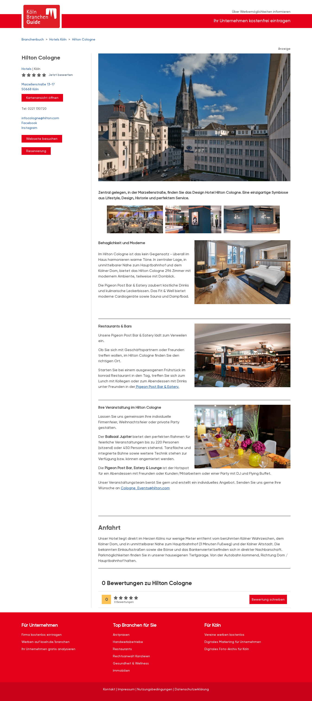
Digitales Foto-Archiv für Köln (226, 649)
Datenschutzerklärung (192, 689)
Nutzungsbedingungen (154, 689)
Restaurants (122, 649)
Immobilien (121, 670)
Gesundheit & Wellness (131, 663)
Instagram (29, 128)
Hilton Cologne (83, 39)
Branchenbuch (33, 39)
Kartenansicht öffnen (42, 98)
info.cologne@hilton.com (40, 118)
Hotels (27, 69)
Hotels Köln (58, 39)
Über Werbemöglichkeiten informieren (261, 11)
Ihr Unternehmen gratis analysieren (48, 649)
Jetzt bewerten (60, 75)
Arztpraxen (121, 634)
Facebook (29, 123)
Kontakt (109, 689)
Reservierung (36, 151)
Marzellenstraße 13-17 (54, 87)
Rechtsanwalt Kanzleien (131, 656)
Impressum (126, 689)
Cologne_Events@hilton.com (145, 488)
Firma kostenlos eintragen (42, 634)
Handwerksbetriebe (128, 642)
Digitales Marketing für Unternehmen (232, 642)
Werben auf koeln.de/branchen (46, 642)
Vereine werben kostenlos (224, 634)
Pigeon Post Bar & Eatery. (157, 386)
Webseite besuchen (41, 138)
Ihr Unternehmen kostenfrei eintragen (252, 20)
